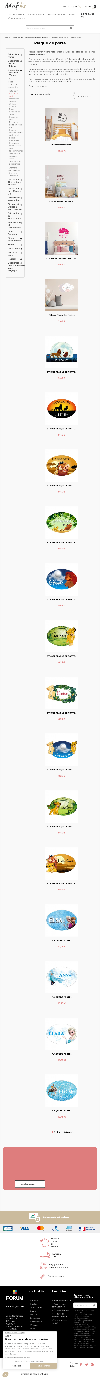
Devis (72, 14)
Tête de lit (13, 91)
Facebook (80, 1364)
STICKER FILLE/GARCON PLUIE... (61, 258)
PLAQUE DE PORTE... (62, 940)
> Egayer (33, 1311)
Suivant (69, 1132)
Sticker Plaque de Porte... (62, 315)
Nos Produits (16, 14)
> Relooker (33, 1300)
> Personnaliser (35, 1321)
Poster (12, 109)
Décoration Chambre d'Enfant (14, 72)
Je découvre (28, 1184)
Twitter (86, 1364)
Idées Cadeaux (12, 232)
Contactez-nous (16, 18)
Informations (36, 14)
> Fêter (32, 1328)
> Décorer (33, 1314)
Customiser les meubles (14, 199)
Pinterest (92, 1364)
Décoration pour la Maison (14, 63)
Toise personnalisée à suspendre (15, 161)
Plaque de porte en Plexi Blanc (15, 125)
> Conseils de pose (60, 1310)
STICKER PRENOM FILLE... (61, 201)
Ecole (11, 244)
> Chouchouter (35, 1307)
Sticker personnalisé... (62, 145)
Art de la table (12, 253)
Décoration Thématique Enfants (14, 182)
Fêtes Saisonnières (14, 239)
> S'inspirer (33, 1325)
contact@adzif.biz (15, 1306)
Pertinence (84, 96)
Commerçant (15, 248)
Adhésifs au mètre (14, 55)
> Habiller (33, 1304)
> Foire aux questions (61, 1300)
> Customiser (34, 1318)
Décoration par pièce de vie (14, 191)
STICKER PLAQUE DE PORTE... (61, 372)
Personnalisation (57, 14)
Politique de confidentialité (34, 1374)
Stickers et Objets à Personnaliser (15, 207)
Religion (12, 259)
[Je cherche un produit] (50, 28)
